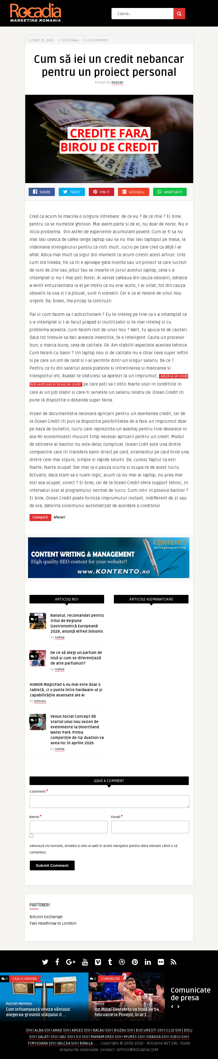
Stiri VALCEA (59, 1043)
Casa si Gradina (24, 979)
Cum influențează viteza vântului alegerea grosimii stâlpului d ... (38, 1012)
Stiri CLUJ (166, 1030)
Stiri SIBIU (171, 1036)
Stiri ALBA (34, 1030)
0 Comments (97, 40)
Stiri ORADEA (149, 1036)
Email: (117, 816)
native (60, 637)
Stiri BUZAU (115, 1030)
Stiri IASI (58, 1036)
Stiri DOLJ (183, 1030)
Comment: (38, 791)
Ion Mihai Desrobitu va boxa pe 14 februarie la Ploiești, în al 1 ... (126, 1012)
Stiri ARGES (73, 1030)
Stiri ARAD (53, 1030)
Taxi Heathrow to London (52, 923)
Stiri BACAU (94, 1030)
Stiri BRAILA (82, 1043)
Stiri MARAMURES (98, 1036)
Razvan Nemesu (19, 1004)
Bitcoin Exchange (46, 916)
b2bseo (40, 701)
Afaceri (59, 517)
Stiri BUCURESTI (142, 1030)
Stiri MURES (126, 1036)
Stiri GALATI (39, 1036)
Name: (35, 816)
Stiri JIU (74, 1036)
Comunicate (110, 979)
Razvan (117, 82)
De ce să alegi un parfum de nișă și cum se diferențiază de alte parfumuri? (76, 658)
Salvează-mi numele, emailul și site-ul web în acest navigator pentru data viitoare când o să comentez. (103, 849)
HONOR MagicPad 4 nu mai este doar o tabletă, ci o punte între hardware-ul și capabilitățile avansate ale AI (66, 690)
